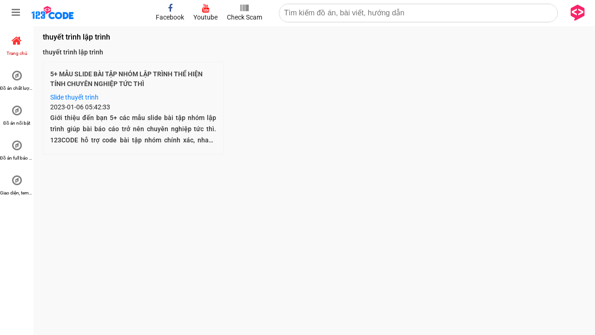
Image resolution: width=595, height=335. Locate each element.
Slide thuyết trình (74, 97)
